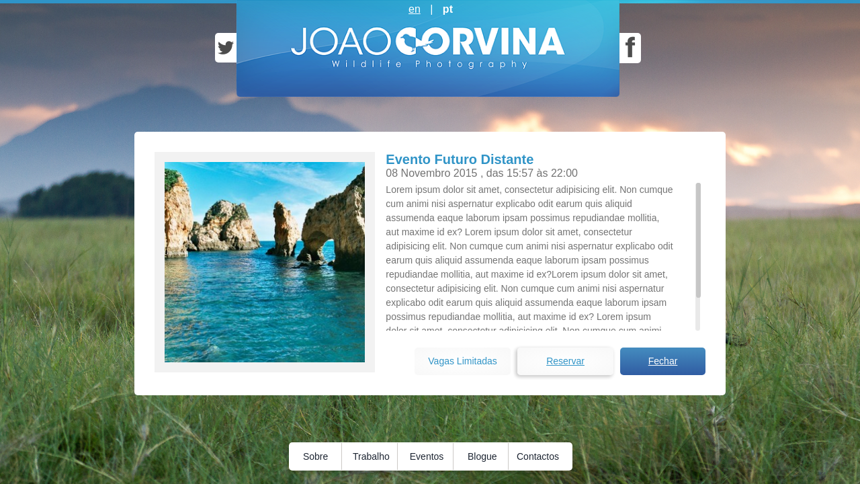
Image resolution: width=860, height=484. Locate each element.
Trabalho (371, 456)
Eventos (427, 456)
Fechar (663, 361)
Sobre (315, 456)
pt (448, 9)
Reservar (565, 361)
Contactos (538, 456)
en (414, 9)
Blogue (482, 456)
